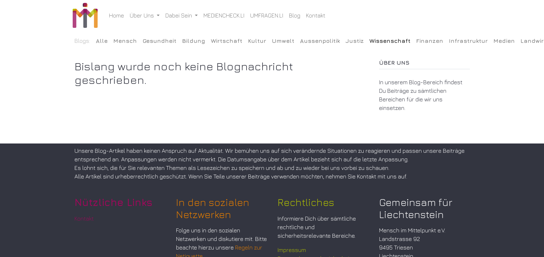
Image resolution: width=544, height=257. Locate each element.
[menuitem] (118, 15)
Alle (102, 40)
